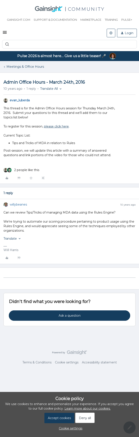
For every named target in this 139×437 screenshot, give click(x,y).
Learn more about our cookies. (87, 408)
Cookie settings (66, 362)
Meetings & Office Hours (25, 67)
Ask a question (70, 316)
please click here (56, 126)
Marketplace (90, 19)
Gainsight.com (18, 19)
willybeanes (18, 204)
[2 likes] (21, 170)
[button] (4, 34)
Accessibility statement (99, 362)
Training (111, 19)
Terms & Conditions (37, 362)
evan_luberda (20, 100)
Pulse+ (126, 19)
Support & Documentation (55, 19)
